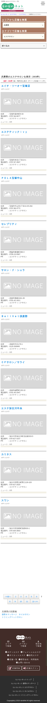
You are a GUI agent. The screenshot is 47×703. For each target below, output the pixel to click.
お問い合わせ (23, 663)
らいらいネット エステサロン (23, 687)
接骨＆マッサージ (9, 614)
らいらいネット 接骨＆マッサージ (23, 683)
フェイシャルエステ (31, 652)
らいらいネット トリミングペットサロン (23, 695)
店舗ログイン (30, 668)
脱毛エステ (33, 655)
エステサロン (9, 36)
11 (27, 601)
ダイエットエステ (16, 655)
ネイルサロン (24, 614)
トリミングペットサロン (12, 617)
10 (21, 601)
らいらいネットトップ (23, 679)
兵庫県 (6, 25)
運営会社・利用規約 (29, 659)
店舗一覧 (12, 659)
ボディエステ (12, 652)
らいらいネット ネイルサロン (23, 691)
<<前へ (8, 597)
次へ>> (35, 601)
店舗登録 (14, 668)
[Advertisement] (23, 62)
